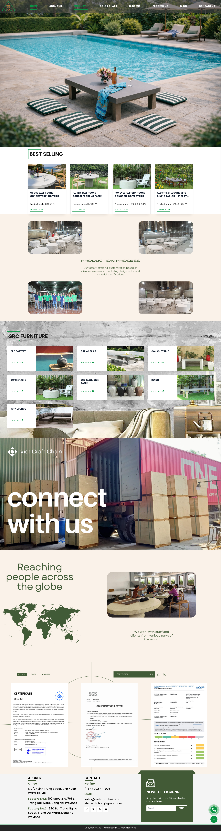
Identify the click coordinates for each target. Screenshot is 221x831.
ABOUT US (55, 6)
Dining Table (88, 351)
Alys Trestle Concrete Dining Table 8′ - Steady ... (173, 194)
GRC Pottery (18, 351)
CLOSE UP (135, 6)
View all (207, 336)
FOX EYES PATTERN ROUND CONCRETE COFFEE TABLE (130, 194)
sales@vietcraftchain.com (102, 799)
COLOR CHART (108, 6)
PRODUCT (81, 6)
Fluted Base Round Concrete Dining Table (87, 194)
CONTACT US (207, 6)
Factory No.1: (37, 799)
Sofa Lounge (18, 408)
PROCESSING (160, 6)
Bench (155, 379)
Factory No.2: (37, 808)
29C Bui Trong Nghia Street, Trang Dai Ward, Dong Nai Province (52, 813)
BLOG (183, 6)
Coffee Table (18, 379)
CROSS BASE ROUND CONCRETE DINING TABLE (44, 194)
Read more (36, 209)
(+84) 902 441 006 (97, 789)
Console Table (160, 351)
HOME (33, 6)
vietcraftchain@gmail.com (103, 803)
